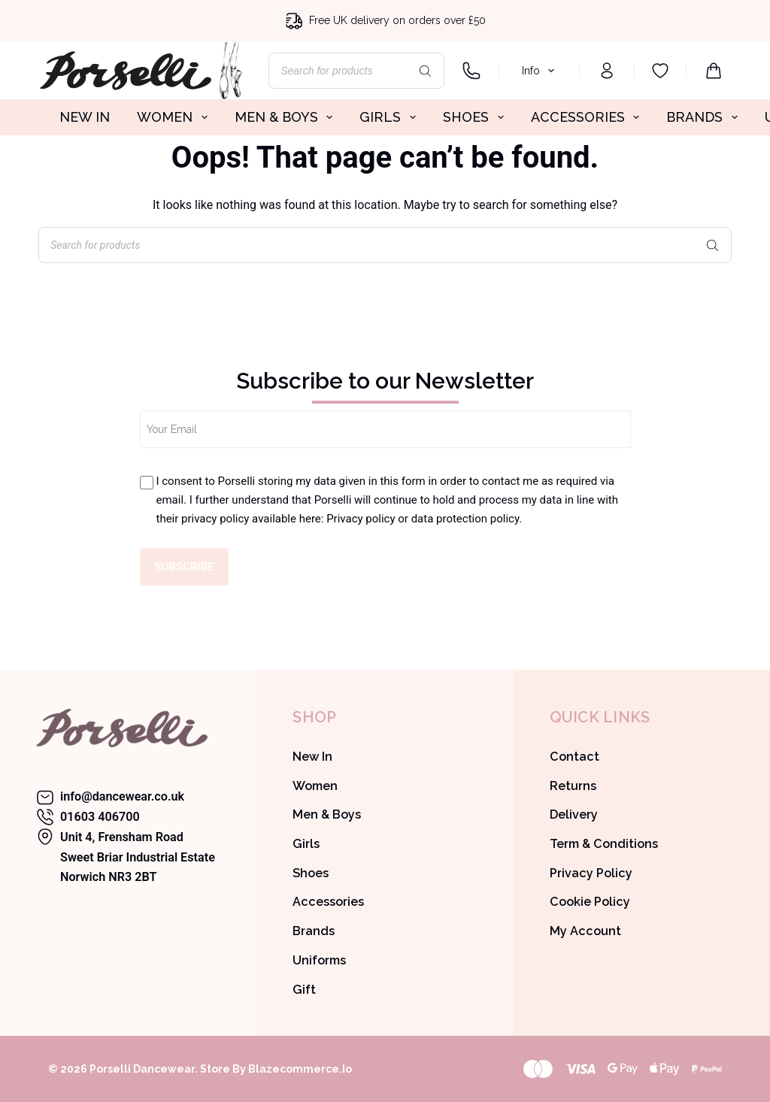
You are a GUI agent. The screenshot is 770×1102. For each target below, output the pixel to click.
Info (540, 71)
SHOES (476, 117)
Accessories (328, 902)
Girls (306, 844)
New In (312, 756)
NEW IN (84, 117)
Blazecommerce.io (300, 1069)
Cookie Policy (590, 902)
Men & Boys (327, 814)
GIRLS (390, 117)
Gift (304, 989)
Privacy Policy (591, 873)
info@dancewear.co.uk (122, 796)
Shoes (311, 873)
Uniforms (319, 960)
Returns (573, 786)
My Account (585, 931)
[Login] (607, 71)
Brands (314, 931)
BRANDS (705, 117)
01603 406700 (100, 817)
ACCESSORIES (588, 117)
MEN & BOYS (287, 117)
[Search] (425, 71)
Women (315, 786)
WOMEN (175, 117)
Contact (574, 756)
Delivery (574, 814)
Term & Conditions (604, 844)
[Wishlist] (660, 71)
